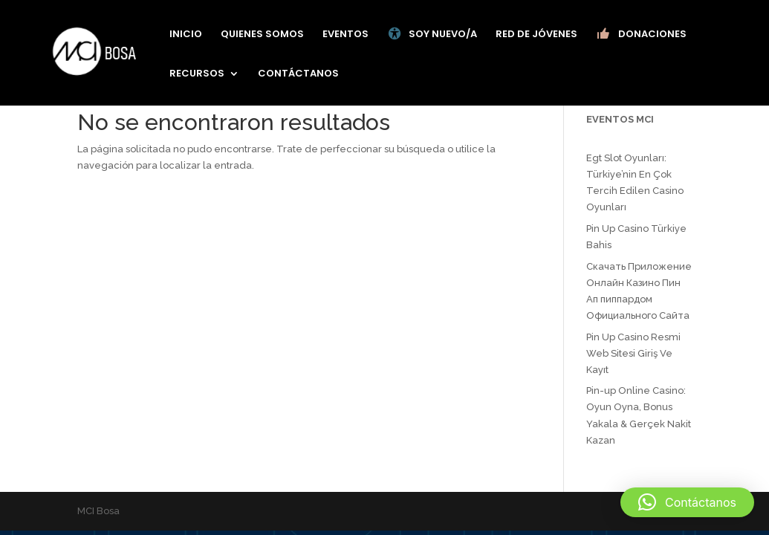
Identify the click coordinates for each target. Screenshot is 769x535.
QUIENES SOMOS (262, 35)
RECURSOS (196, 74)
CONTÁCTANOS (298, 74)
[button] (687, 502)
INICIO (185, 35)
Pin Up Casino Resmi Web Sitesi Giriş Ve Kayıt (633, 353)
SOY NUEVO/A (432, 34)
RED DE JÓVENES (536, 35)
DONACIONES (641, 34)
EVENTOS (345, 35)
